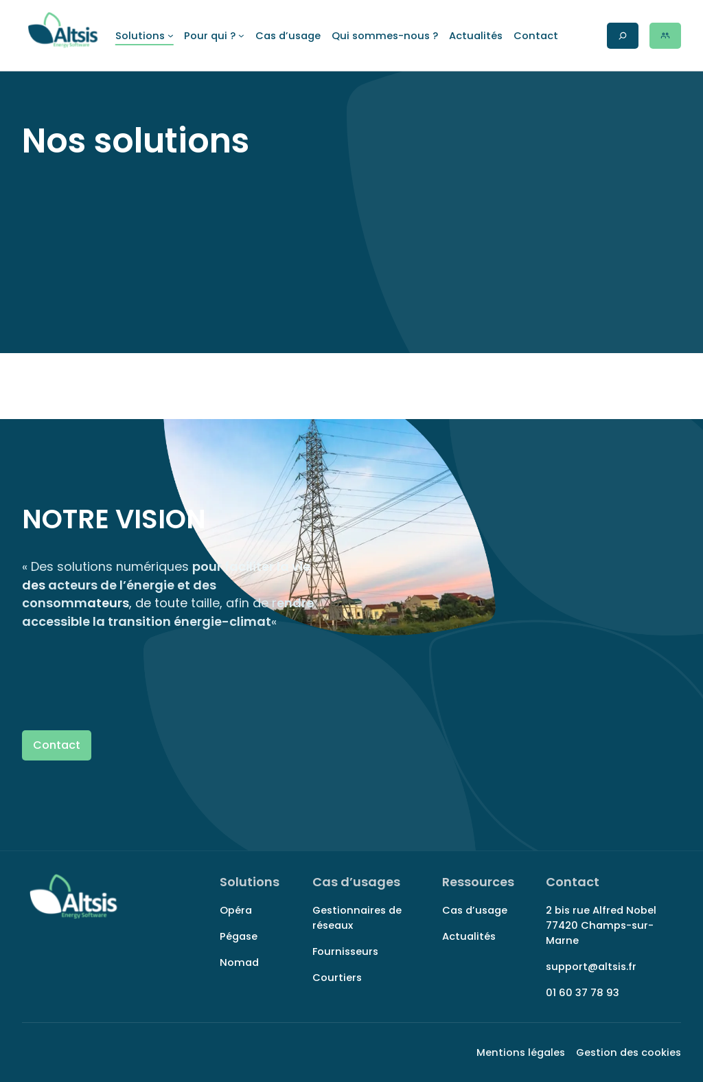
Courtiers (337, 977)
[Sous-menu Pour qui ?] (214, 35)
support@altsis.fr (591, 966)
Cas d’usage (474, 910)
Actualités (469, 936)
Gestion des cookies (628, 1052)
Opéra (236, 910)
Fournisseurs (345, 951)
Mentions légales (520, 1052)
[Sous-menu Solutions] (144, 35)
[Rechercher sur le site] (622, 36)
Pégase (238, 936)
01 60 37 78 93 (582, 993)
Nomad (239, 962)
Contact (56, 745)
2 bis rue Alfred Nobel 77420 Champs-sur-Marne (601, 925)
